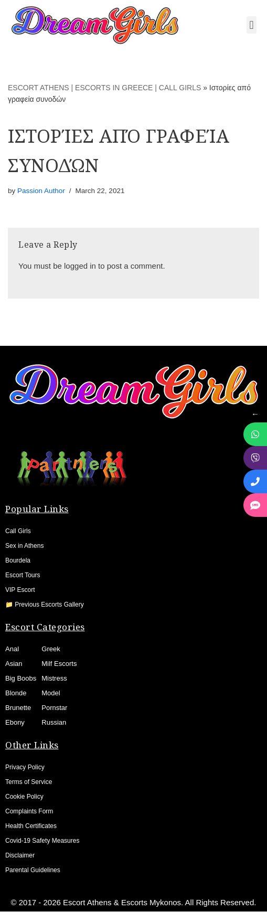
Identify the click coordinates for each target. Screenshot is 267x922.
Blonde (15, 693)
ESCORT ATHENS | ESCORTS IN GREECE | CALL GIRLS (104, 87)
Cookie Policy (24, 796)
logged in (80, 265)
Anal (12, 649)
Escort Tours (22, 575)
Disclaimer (20, 855)
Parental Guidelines (32, 870)
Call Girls (18, 531)
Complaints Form (29, 811)
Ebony (15, 722)
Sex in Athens (24, 545)
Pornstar (54, 708)
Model (50, 693)
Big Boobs (20, 678)
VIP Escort (20, 590)
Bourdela (17, 560)
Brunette (18, 708)
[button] (252, 25)
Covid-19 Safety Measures (42, 840)
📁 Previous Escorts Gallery (44, 604)
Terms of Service (28, 782)
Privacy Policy (25, 767)
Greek (50, 649)
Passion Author (41, 191)
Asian (14, 663)
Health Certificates (31, 826)
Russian (53, 722)
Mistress (54, 678)
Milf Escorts (59, 663)
